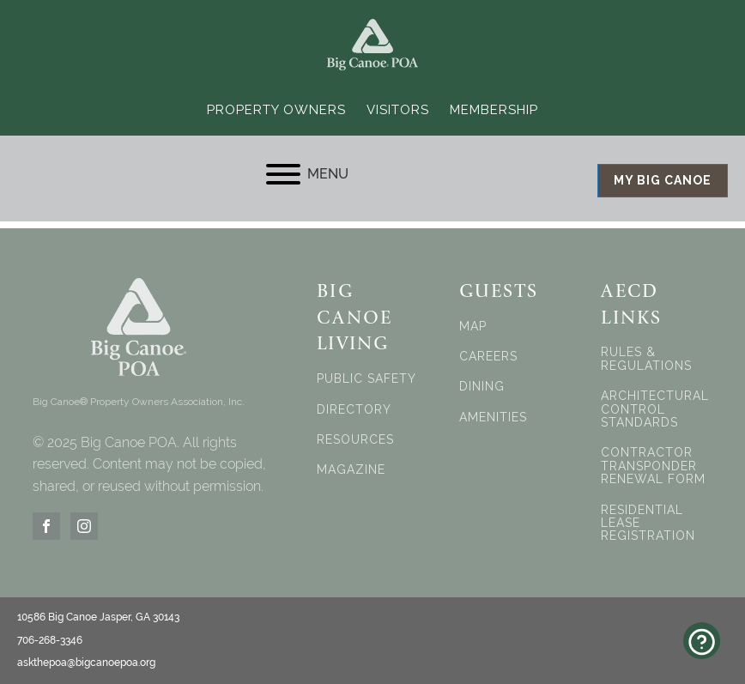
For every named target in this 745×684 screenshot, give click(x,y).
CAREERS (488, 356)
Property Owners (276, 110)
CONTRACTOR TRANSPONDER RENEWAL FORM (653, 466)
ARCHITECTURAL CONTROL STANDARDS (655, 409)
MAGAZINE (351, 469)
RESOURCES (355, 439)
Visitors (397, 110)
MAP (473, 326)
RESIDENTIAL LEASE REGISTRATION (648, 523)
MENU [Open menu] (307, 174)
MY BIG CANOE (663, 180)
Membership (494, 110)
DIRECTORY (354, 409)
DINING (482, 386)
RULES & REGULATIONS (646, 359)
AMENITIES (493, 417)
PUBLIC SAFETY (366, 378)
